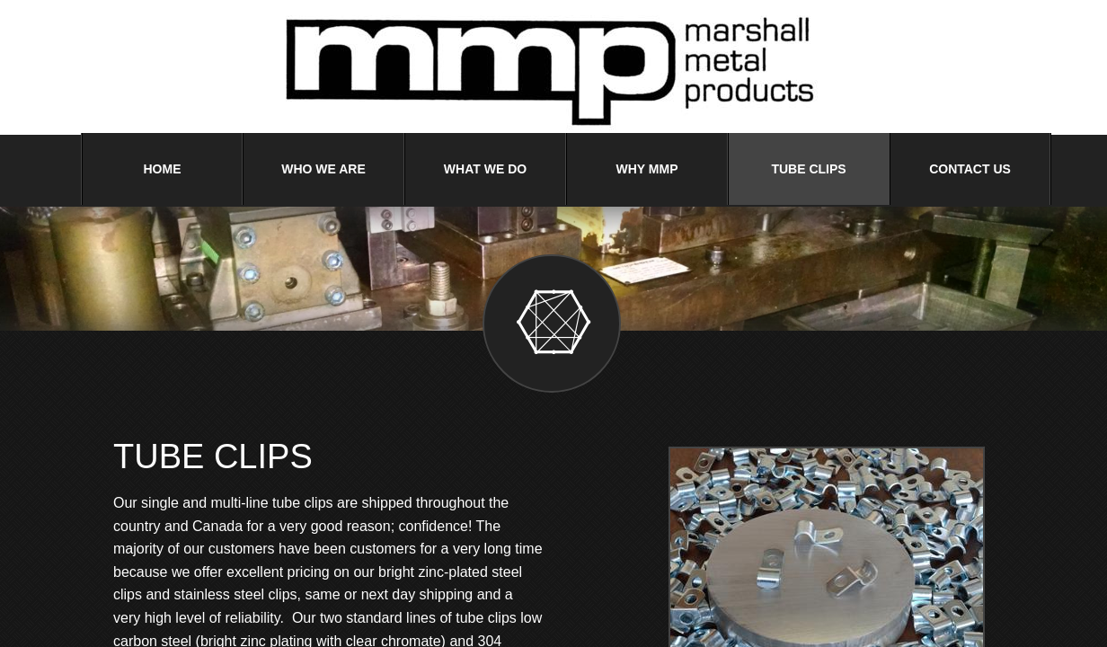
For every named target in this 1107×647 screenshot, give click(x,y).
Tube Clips (808, 169)
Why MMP (647, 169)
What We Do (485, 169)
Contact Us (970, 169)
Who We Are (323, 169)
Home (163, 169)
